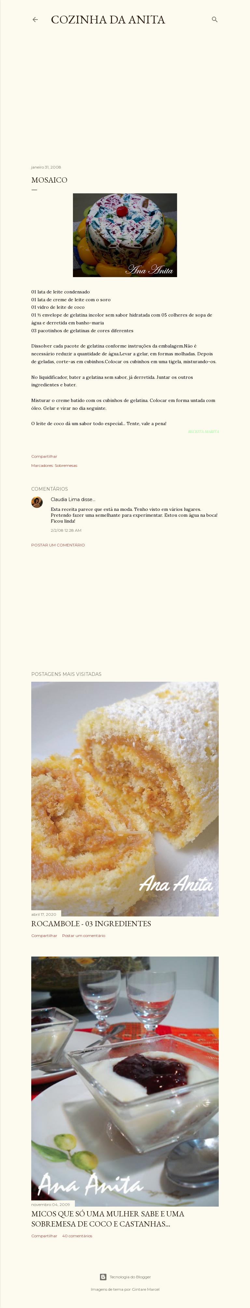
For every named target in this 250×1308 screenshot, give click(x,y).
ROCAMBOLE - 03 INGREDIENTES (91, 923)
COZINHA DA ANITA (108, 19)
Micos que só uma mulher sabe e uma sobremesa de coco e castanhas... (107, 1219)
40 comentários (77, 1235)
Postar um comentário (58, 545)
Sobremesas (66, 465)
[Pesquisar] (215, 18)
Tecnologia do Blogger (125, 1277)
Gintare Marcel (146, 1289)
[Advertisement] (140, 100)
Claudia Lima (65, 499)
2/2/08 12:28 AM (66, 530)
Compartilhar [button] (44, 456)
